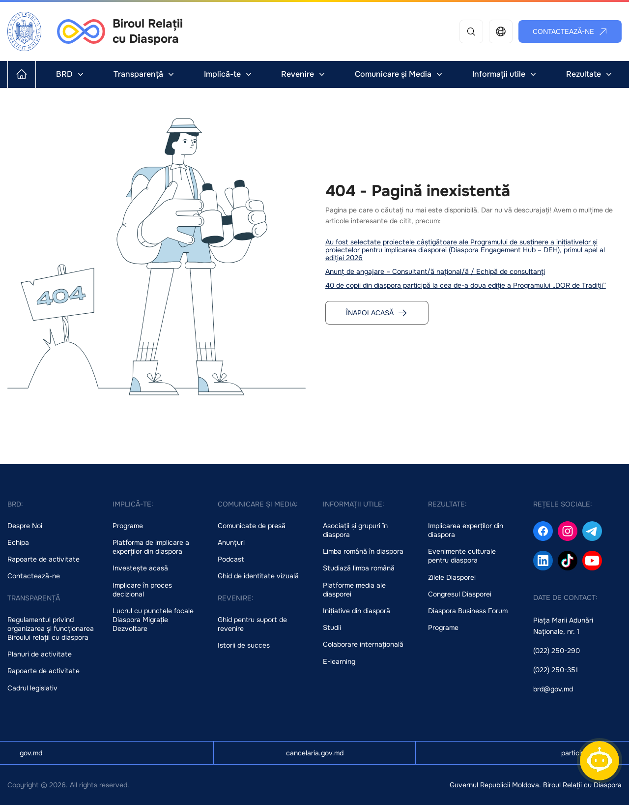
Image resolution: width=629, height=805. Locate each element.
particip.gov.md (585, 752)
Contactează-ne (570, 31)
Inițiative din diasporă (356, 610)
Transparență (145, 74)
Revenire (304, 74)
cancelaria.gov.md (314, 752)
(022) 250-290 (556, 650)
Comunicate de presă (252, 525)
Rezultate (590, 74)
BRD (71, 74)
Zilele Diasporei (452, 577)
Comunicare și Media (399, 74)
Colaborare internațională (363, 644)
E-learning (339, 661)
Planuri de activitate (39, 654)
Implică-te (229, 74)
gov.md (31, 752)
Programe (128, 525)
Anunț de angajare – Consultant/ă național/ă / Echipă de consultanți (435, 271)
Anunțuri (231, 542)
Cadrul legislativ (32, 688)
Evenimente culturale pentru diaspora (462, 556)
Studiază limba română (359, 568)
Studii (332, 627)
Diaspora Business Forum (468, 610)
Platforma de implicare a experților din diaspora (151, 547)
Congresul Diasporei (459, 594)
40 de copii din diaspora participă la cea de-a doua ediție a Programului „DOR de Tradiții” (465, 285)
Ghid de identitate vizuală (258, 575)
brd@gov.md (553, 689)
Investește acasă (140, 568)
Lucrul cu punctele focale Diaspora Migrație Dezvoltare (153, 619)
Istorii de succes (244, 645)
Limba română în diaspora (363, 551)
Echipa (18, 542)
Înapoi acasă (376, 313)
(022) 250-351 (555, 669)
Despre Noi (24, 525)
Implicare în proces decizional (142, 589)
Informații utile (505, 74)
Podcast (231, 559)
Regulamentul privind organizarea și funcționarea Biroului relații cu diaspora (50, 628)
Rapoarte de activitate (43, 559)
